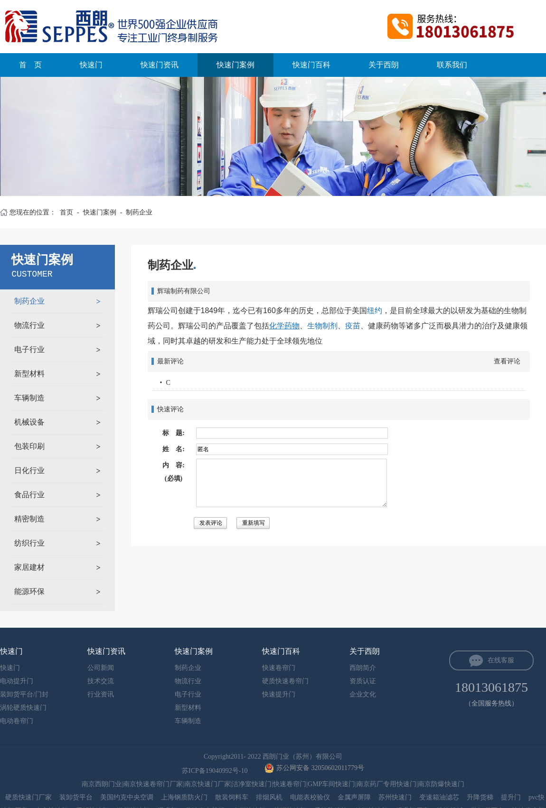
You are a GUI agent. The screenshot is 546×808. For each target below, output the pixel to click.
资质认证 (362, 681)
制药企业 (139, 212)
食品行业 (29, 495)
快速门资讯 (160, 65)
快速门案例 (235, 65)
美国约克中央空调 (126, 797)
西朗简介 (362, 667)
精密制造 (29, 519)
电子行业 (29, 349)
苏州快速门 (395, 797)
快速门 (91, 65)
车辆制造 (29, 398)
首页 (66, 212)
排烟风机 (269, 797)
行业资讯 (100, 694)
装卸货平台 (76, 797)
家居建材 (29, 567)
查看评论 (507, 361)
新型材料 (29, 374)
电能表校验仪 (310, 797)
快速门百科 (311, 65)
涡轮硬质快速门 (23, 707)
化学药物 (284, 326)
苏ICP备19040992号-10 (215, 770)
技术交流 (100, 681)
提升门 (511, 797)
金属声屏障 (354, 797)
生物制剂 (322, 326)
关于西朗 (383, 65)
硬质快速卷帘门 (285, 681)
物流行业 (29, 325)
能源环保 (29, 591)
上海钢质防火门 (184, 797)
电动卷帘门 (16, 720)
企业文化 (362, 694)
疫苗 (352, 326)
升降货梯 (480, 797)
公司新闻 (100, 667)
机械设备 (29, 422)
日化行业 (29, 470)
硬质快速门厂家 (28, 797)
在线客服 (501, 660)
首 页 (30, 65)
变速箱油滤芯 (439, 797)
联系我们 (452, 65)
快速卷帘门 (278, 667)
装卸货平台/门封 (24, 694)
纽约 (374, 310)
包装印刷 (29, 446)
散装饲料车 (231, 797)
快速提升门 (278, 694)
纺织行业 (29, 543)
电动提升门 (16, 681)
